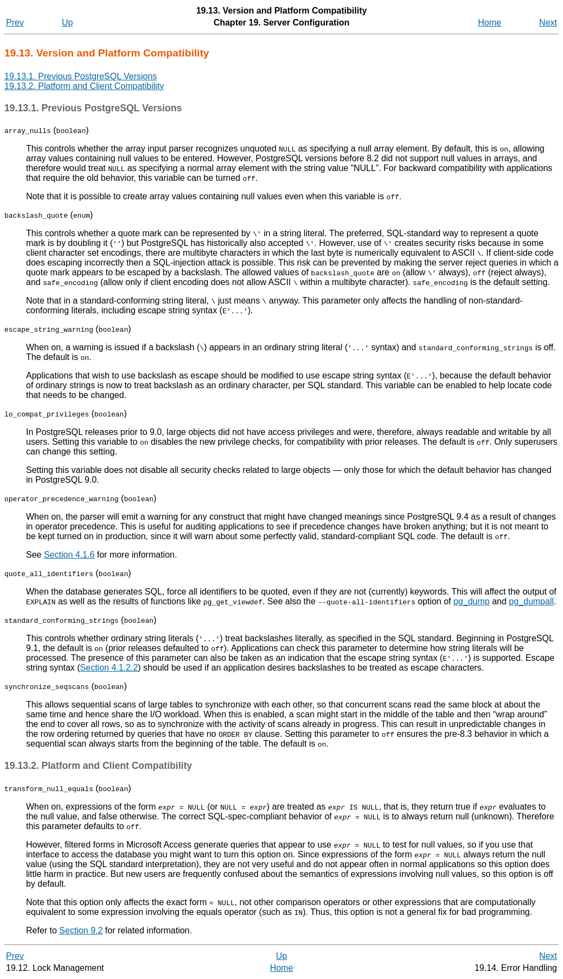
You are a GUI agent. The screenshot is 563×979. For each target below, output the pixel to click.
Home (489, 22)
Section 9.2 (81, 930)
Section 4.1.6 (69, 554)
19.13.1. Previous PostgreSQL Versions (80, 76)
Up (67, 22)
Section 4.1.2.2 (109, 667)
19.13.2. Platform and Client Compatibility (84, 86)
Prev (15, 22)
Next (548, 22)
